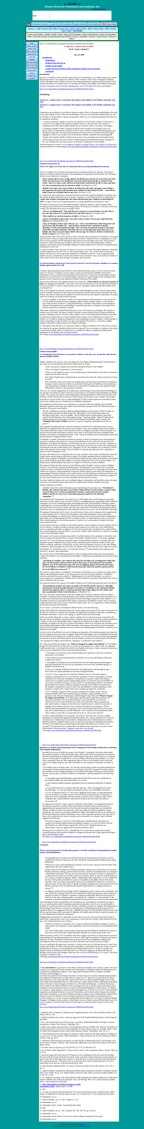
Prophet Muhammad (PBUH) (59, 36)
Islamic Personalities (107, 34)
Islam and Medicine (90, 34)
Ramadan (83, 36)
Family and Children (35, 34)
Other (29, 36)
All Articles (77, 31)
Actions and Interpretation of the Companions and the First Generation (72, 69)
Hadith (47, 34)
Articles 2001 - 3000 (66, 29)
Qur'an (75, 36)
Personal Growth (40, 36)
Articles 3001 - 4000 (84, 29)
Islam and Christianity (72, 34)
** (88, 49)
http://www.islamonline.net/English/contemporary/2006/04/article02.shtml (90, 146)
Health (54, 34)
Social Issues (102, 36)
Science (92, 36)
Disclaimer (87, 1126)
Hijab (60, 34)
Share (35, 15)
